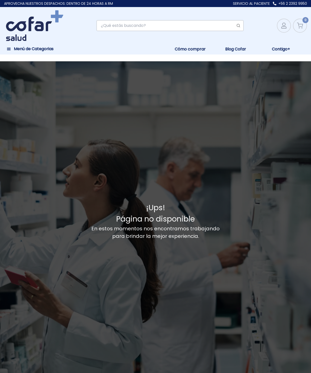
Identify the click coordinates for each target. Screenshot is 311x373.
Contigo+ (281, 49)
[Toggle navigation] (30, 48)
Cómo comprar (190, 49)
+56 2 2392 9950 (292, 3)
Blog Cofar (235, 49)
